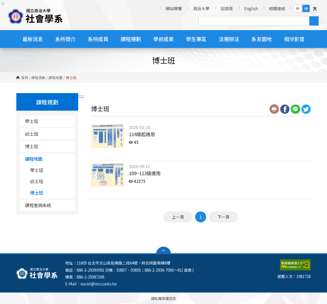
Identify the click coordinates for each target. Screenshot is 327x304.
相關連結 (277, 8)
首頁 (24, 77)
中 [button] (306, 8)
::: (3, 3)
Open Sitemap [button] (163, 250)
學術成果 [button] (163, 39)
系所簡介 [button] (65, 39)
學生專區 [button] (196, 39)
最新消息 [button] (32, 39)
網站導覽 (174, 8)
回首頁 (227, 8)
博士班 (31, 146)
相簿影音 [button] (294, 39)
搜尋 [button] (314, 21)
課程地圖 (55, 77)
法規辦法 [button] (229, 39)
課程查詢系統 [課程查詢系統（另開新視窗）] (38, 205)
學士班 (31, 121)
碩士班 (31, 134)
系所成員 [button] (98, 39)
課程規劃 (38, 77)
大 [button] (314, 8)
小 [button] (297, 8)
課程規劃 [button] (131, 39)
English (251, 8)
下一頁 (223, 217)
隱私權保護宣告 (163, 298)
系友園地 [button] (261, 39)
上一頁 (178, 217)
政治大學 (201, 8)
